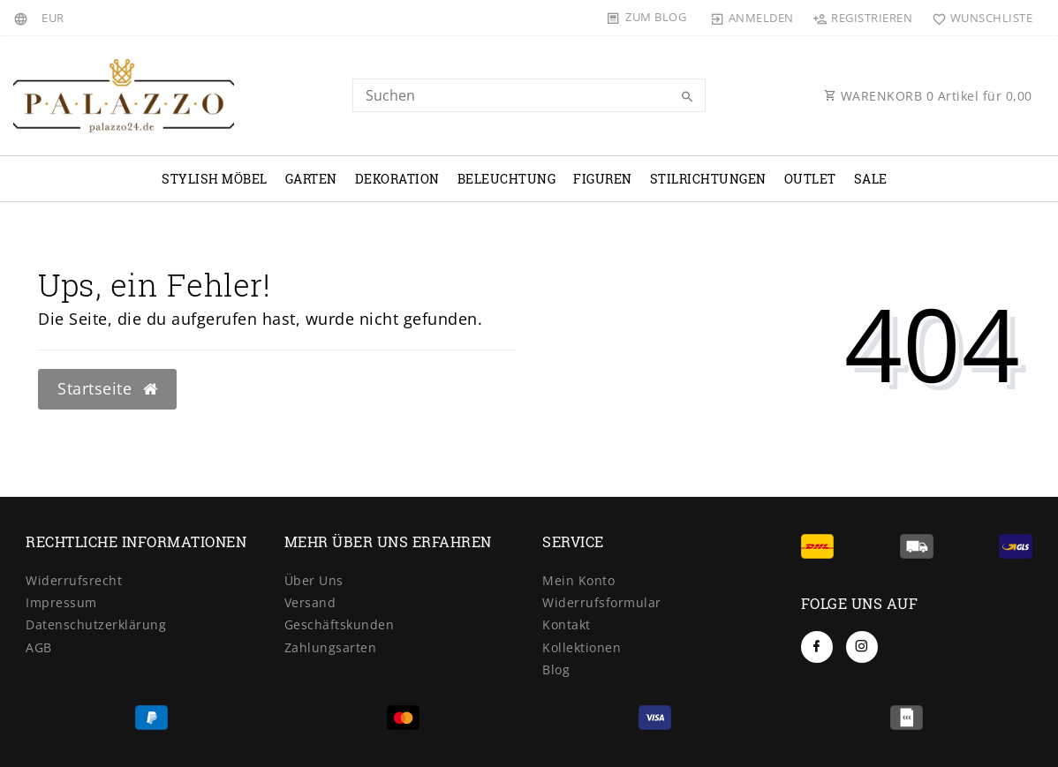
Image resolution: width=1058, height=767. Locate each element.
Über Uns (314, 580)
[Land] (23, 17)
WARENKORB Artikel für (928, 95)
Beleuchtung (506, 178)
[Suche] (688, 97)
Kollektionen (581, 647)
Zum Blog (655, 17)
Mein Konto (578, 580)
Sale (871, 178)
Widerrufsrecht (74, 580)
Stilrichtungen (708, 178)
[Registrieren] (862, 17)
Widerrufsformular (601, 602)
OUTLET (810, 178)
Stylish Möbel (215, 178)
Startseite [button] (107, 388)
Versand (310, 602)
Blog (556, 669)
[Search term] (528, 95)
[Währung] (53, 17)
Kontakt (566, 624)
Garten (311, 178)
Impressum (61, 602)
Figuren (602, 178)
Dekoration (397, 178)
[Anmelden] (752, 17)
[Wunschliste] (978, 17)
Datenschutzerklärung (96, 624)
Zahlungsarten (330, 647)
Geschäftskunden (339, 624)
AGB (39, 647)
